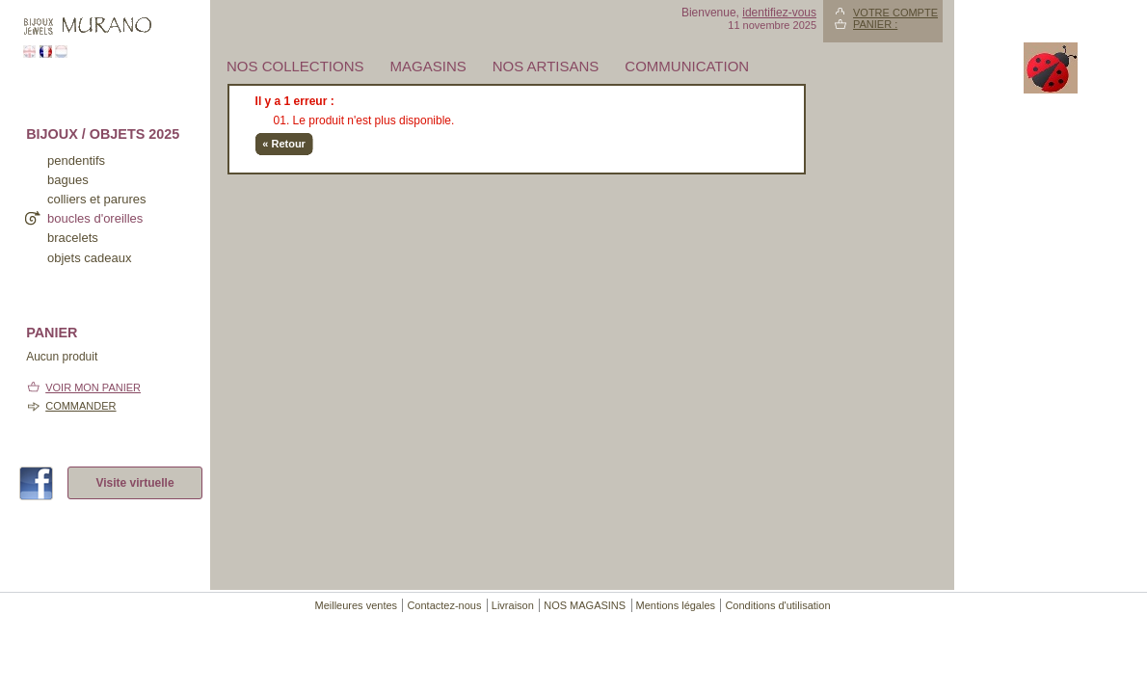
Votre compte (895, 12)
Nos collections (295, 66)
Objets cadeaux (89, 258)
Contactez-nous (444, 605)
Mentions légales (676, 605)
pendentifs (76, 160)
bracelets (72, 237)
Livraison (513, 605)
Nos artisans (546, 66)
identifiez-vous (779, 12)
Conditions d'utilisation (777, 605)
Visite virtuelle (134, 483)
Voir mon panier (93, 387)
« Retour (284, 143)
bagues (68, 180)
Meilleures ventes (355, 605)
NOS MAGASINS (585, 605)
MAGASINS (428, 66)
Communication (687, 66)
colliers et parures (97, 199)
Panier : (875, 24)
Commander (80, 406)
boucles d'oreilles (95, 218)
